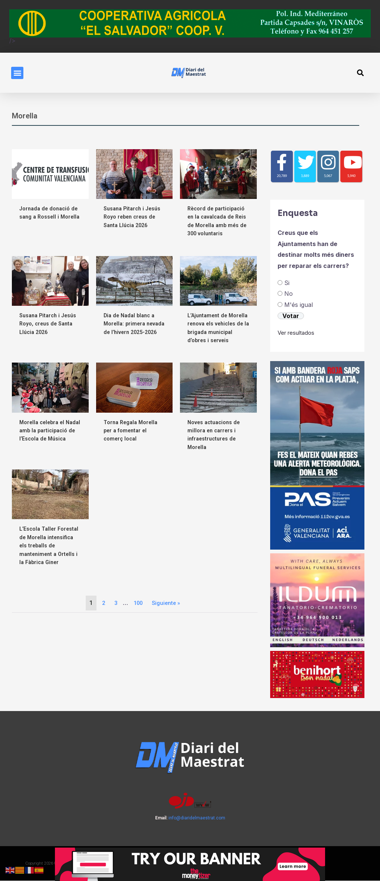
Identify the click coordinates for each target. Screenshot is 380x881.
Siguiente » (167, 602)
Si (286, 282)
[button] (17, 73)
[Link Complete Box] (50, 521)
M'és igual (298, 305)
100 (137, 602)
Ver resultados (298, 333)
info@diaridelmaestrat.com (196, 818)
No (288, 294)
